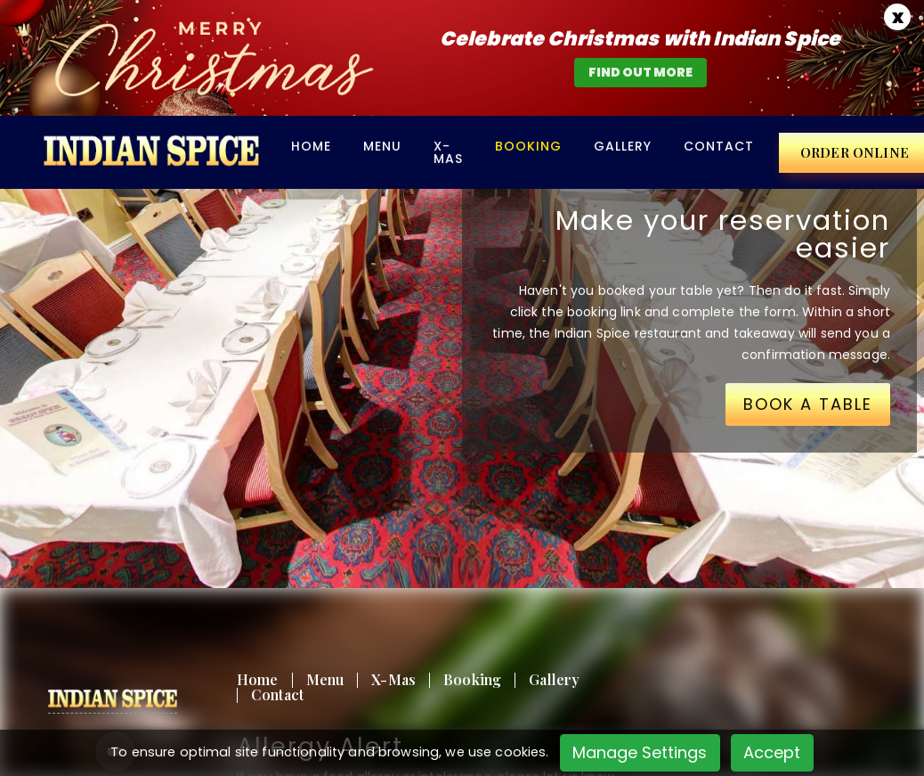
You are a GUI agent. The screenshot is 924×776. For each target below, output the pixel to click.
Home (311, 146)
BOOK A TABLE (807, 404)
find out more (640, 72)
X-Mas (448, 152)
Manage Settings (639, 752)
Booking (472, 679)
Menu (382, 146)
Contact (719, 146)
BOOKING (528, 146)
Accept (771, 752)
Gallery (623, 146)
